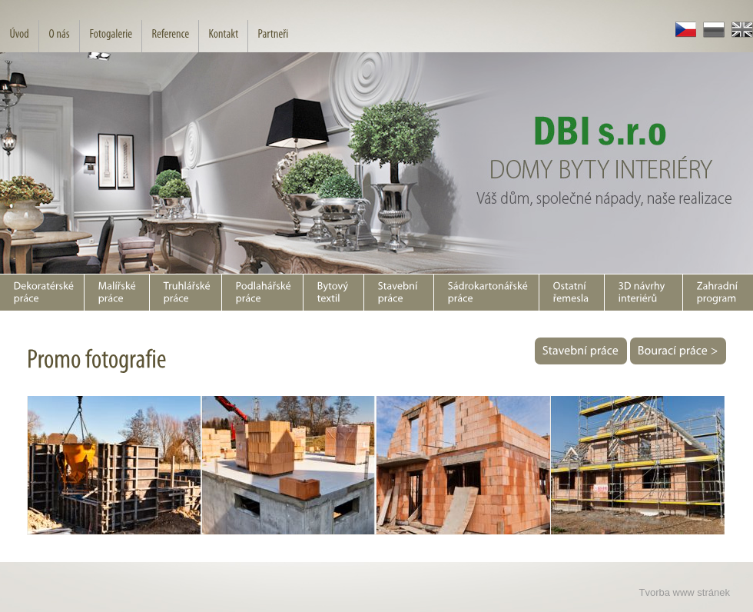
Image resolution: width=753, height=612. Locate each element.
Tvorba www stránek (684, 592)
